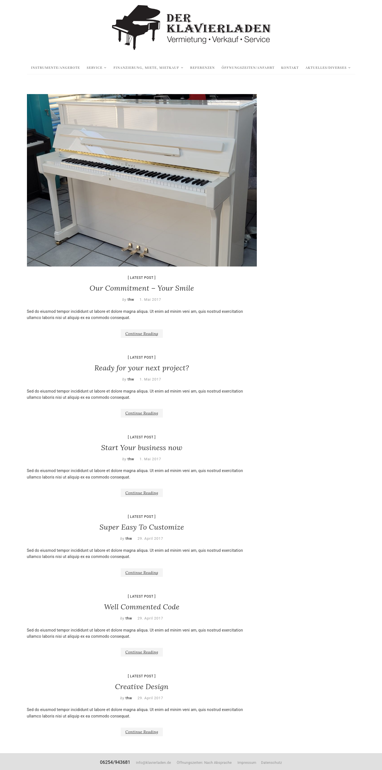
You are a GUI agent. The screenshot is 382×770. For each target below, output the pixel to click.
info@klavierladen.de (153, 762)
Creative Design (141, 686)
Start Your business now (141, 447)
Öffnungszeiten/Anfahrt (248, 68)
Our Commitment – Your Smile (142, 288)
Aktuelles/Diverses (326, 68)
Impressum (246, 762)
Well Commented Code (142, 606)
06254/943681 (115, 762)
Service (95, 68)
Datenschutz (271, 762)
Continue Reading (141, 333)
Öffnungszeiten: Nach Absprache (207, 762)
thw (130, 299)
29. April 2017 (150, 538)
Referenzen (202, 68)
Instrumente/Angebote (55, 68)
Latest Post (141, 278)
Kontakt (290, 68)
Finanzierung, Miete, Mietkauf (146, 68)
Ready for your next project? (142, 367)
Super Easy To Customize (141, 527)
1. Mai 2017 (150, 299)
